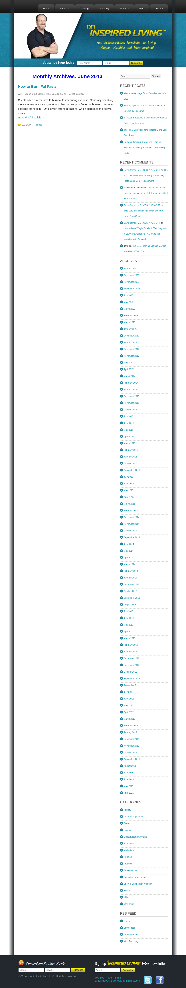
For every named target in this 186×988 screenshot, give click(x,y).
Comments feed (131, 934)
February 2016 (131, 450)
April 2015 (129, 497)
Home (46, 8)
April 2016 (129, 436)
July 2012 (128, 692)
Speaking (104, 8)
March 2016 (129, 443)
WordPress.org (131, 941)
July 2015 (128, 477)
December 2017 (131, 349)
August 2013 (130, 604)
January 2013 (130, 651)
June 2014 (129, 544)
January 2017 (130, 389)
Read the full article (31, 117)
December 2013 (131, 584)
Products (124, 8)
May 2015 (128, 490)
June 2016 (129, 423)
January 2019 (130, 342)
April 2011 (129, 793)
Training (84, 8)
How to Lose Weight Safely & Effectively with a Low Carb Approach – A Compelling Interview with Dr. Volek (145, 234)
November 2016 (131, 403)
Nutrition (128, 857)
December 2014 (131, 517)
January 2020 (130, 329)
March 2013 (129, 638)
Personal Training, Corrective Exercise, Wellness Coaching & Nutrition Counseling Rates (144, 147)
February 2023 (131, 315)
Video (126, 897)
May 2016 (128, 430)
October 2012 (130, 672)
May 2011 (128, 786)
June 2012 (129, 698)
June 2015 (129, 483)
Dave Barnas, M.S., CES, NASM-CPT (50, 94)
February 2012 (131, 725)
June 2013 (129, 618)
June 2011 (129, 779)
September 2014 (132, 537)
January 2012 (130, 732)
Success (128, 890)
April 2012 (129, 712)
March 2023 (129, 309)
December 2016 (131, 396)
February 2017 (131, 383)
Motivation (129, 850)
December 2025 (131, 275)
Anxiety (127, 810)
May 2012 (128, 705)
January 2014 (130, 577)
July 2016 (128, 416)
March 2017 (129, 376)
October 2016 (130, 409)
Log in (127, 921)
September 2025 (132, 288)
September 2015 (132, 470)
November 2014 (131, 524)
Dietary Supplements (134, 816)
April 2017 (129, 369)
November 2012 (131, 665)
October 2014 (130, 530)
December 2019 (131, 335)
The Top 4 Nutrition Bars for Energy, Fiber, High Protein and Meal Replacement (146, 175)
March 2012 (129, 719)
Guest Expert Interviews (135, 837)
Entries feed (129, 928)
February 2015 (131, 510)
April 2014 (129, 557)
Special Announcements (135, 877)
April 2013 (129, 631)
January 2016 (130, 456)
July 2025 (128, 295)
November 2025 (131, 282)
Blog (141, 8)
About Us (65, 8)
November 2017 (131, 356)
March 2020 (129, 322)
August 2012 (130, 685)
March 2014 (129, 564)
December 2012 (131, 658)
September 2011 (132, 759)
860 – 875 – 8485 (110, 977)
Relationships (130, 870)
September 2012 (132, 678)
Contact (159, 8)
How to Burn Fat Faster (38, 86)
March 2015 (129, 504)
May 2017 (128, 362)
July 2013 (128, 611)
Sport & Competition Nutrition (138, 884)
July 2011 (128, 772)
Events (127, 823)
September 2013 (132, 598)
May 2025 (128, 302)
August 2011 (130, 766)
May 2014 (128, 551)
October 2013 (130, 591)
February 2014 (131, 571)
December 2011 (131, 739)
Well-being (129, 904)
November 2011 (131, 746)
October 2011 (130, 752)
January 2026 (130, 268)
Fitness (38, 125)
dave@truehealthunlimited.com (121, 980)
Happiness (129, 843)
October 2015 (130, 463)
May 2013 (128, 625)
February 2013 (131, 645)
